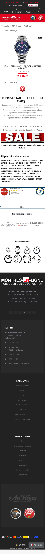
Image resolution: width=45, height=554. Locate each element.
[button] (17, 9)
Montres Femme (9, 145)
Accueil (5, 26)
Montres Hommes (26, 145)
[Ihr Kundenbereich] (39, 8)
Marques (16, 26)
